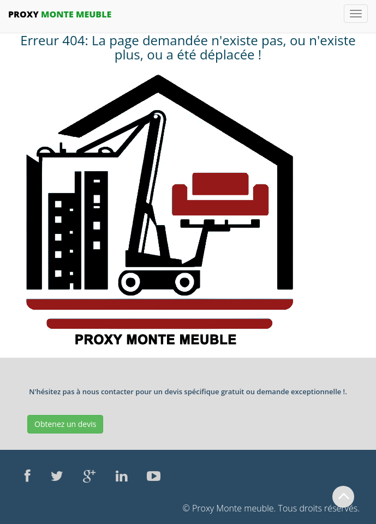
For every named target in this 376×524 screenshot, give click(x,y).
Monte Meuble (59, 14)
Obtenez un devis (65, 424)
